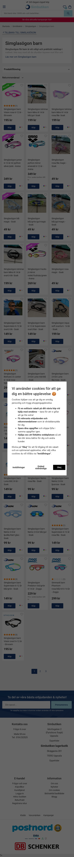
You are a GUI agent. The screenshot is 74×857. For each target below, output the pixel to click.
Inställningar (19, 467)
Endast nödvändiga (41, 467)
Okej (59, 467)
